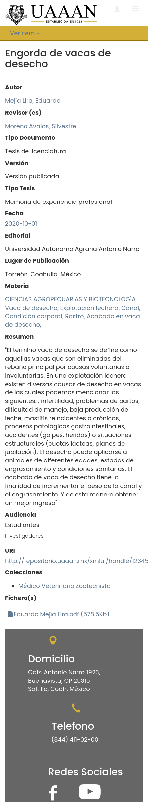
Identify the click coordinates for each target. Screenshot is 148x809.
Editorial (17, 235)
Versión (16, 163)
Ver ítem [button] (25, 33)
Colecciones (23, 572)
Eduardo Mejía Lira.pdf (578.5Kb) (59, 614)
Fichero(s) (21, 598)
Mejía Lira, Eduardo (32, 100)
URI (10, 550)
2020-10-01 (21, 223)
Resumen (19, 336)
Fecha (14, 213)
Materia (17, 286)
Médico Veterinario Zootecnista (64, 586)
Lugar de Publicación (37, 260)
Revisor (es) (23, 112)
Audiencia (20, 514)
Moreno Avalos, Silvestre (40, 126)
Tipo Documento (30, 137)
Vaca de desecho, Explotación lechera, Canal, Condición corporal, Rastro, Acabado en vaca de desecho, (72, 316)
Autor (13, 87)
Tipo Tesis (20, 188)
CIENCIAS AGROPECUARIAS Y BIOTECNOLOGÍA (70, 299)
